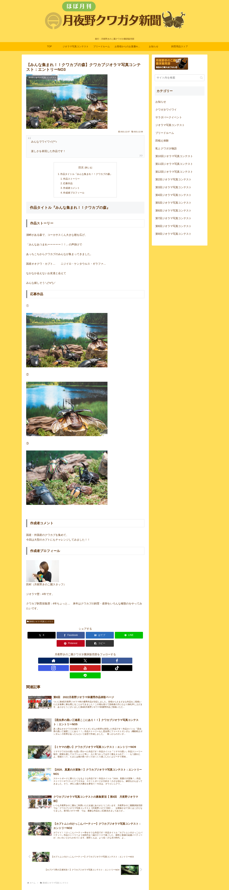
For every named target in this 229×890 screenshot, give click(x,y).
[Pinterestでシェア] (115, 636)
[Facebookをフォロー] (78, 653)
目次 (81, 167)
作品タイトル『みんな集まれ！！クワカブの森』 (86, 174)
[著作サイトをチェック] (65, 653)
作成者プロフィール (74, 193)
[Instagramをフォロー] (85, 653)
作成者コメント (71, 188)
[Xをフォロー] (72, 653)
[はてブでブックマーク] (75, 636)
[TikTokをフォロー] (99, 653)
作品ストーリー (71, 179)
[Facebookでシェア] (55, 636)
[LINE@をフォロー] (106, 653)
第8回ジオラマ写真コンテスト (40, 622)
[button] (134, 636)
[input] (179, 77)
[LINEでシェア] (95, 636)
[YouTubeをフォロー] (92, 653)
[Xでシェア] (35, 636)
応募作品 (68, 183)
